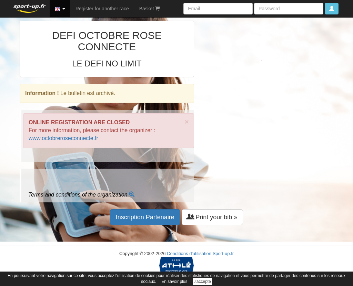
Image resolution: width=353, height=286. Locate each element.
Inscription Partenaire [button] (145, 217)
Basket (149, 8)
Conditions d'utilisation (189, 253)
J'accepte (202, 281)
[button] (60, 8)
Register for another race (102, 8)
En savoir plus (174, 281)
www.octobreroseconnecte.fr (63, 138)
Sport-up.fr (223, 253)
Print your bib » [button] (212, 217)
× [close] (187, 121)
